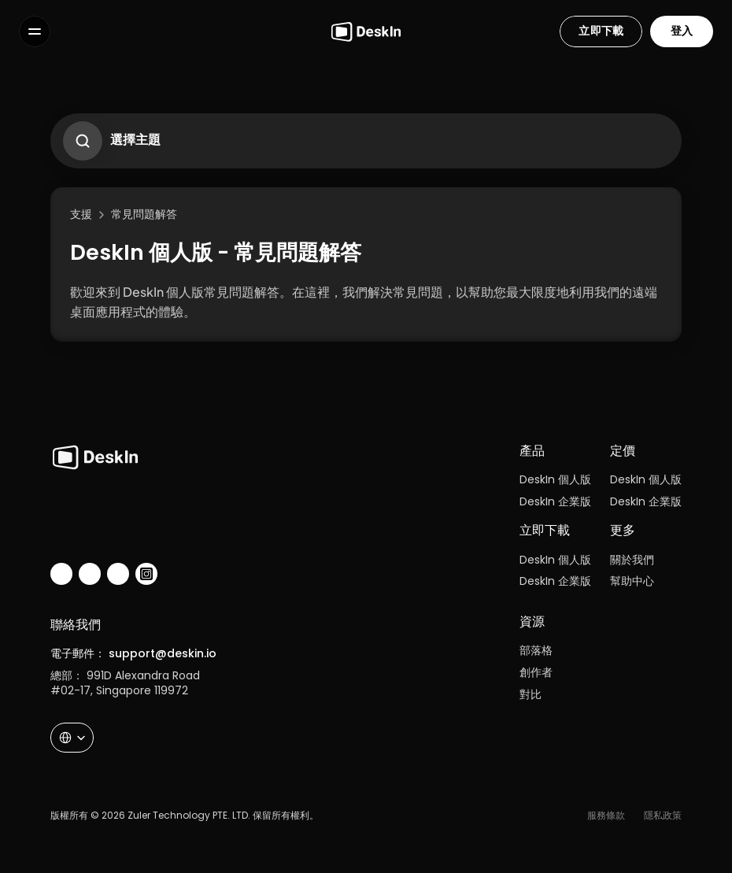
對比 (530, 694)
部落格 (536, 650)
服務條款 (606, 815)
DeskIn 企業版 (555, 501)
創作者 (536, 672)
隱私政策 (663, 815)
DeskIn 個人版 (555, 479)
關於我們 (632, 560)
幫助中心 (632, 581)
